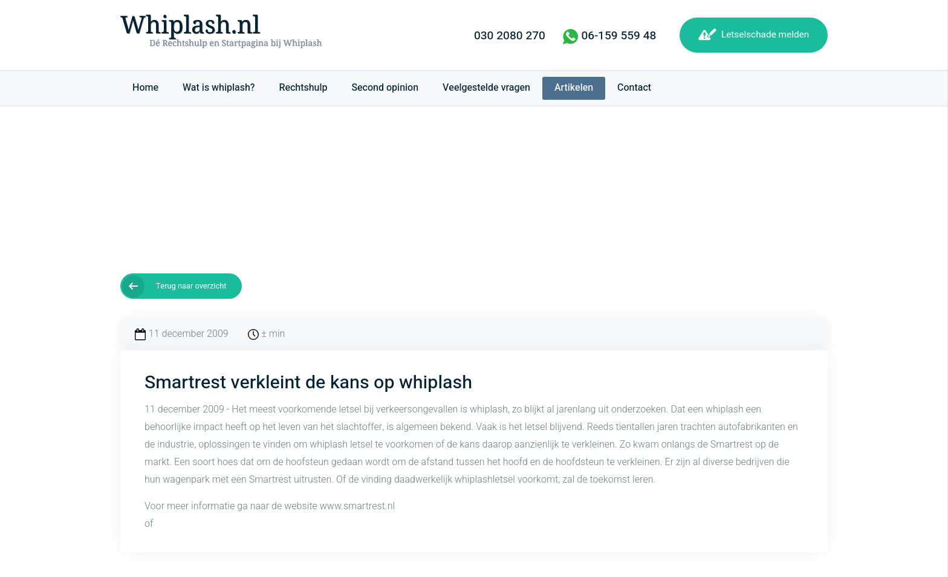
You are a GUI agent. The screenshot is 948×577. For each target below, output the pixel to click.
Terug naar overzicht (191, 286)
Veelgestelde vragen (486, 87)
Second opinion (384, 87)
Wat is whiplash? (219, 87)
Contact (634, 87)
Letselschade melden (765, 34)
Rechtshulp (303, 87)
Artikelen (573, 87)
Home (145, 87)
